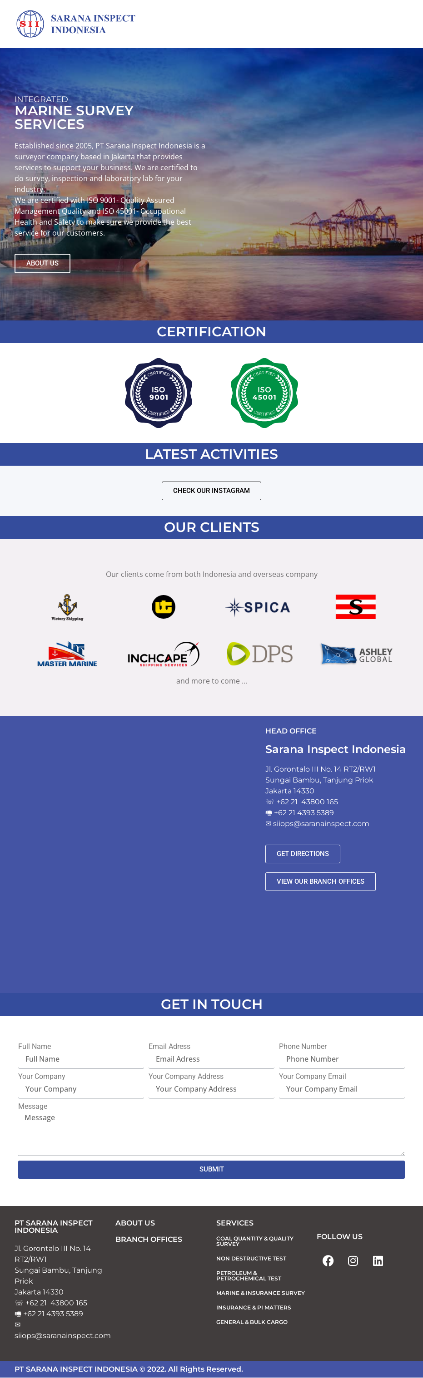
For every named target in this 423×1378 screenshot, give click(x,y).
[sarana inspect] (135, 855)
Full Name (34, 1047)
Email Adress (169, 1047)
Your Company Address (186, 1077)
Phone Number (303, 1047)
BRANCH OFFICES (148, 1239)
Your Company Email (312, 1077)
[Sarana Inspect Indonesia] (83, 24)
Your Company (41, 1077)
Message (32, 1107)
